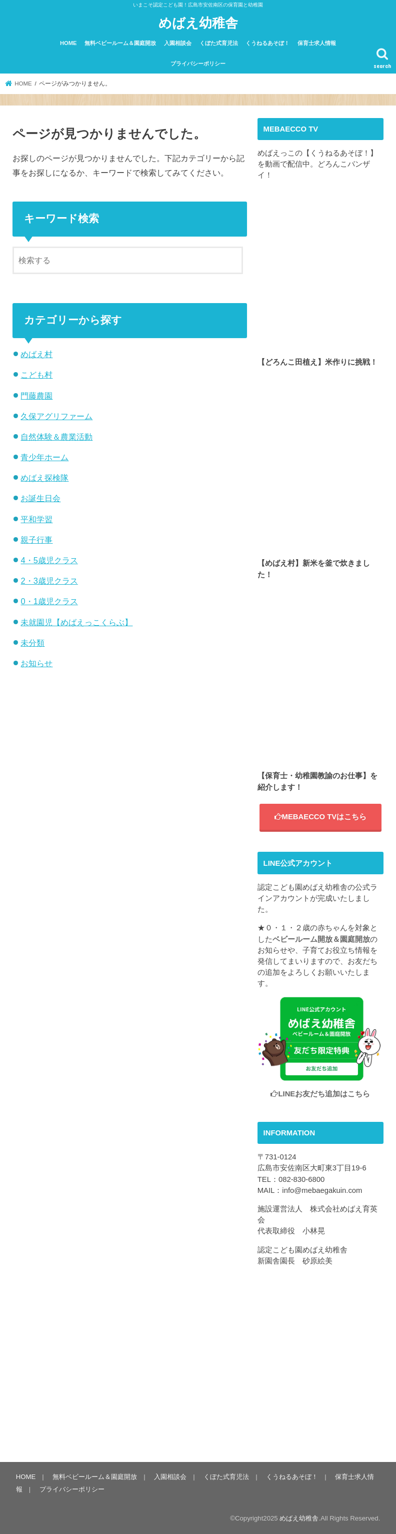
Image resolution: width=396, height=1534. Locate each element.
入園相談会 (178, 43)
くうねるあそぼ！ (268, 43)
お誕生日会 (40, 498)
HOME (68, 43)
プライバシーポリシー (198, 64)
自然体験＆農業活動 (56, 436)
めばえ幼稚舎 (198, 22)
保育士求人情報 (317, 43)
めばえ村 (36, 354)
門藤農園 (36, 395)
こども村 (36, 374)
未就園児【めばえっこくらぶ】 (76, 622)
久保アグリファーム (56, 416)
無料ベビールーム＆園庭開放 (120, 43)
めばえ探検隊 (44, 477)
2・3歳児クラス (49, 580)
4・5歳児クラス (49, 560)
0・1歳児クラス (49, 601)
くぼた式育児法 (219, 43)
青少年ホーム (44, 457)
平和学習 (36, 519)
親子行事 (36, 539)
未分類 (32, 642)
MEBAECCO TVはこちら (320, 817)
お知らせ (36, 663)
